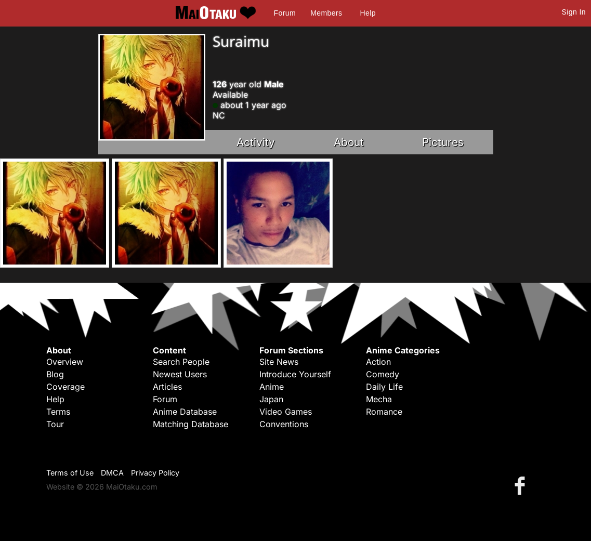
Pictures (443, 142)
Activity (256, 142)
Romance (384, 411)
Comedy (382, 374)
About (349, 142)
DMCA (112, 472)
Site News (278, 362)
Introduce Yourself (295, 374)
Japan (271, 399)
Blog (55, 374)
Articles (167, 386)
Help (368, 13)
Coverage (65, 386)
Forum (285, 13)
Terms (58, 411)
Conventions (283, 424)
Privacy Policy (155, 472)
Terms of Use (70, 472)
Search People (181, 362)
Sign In (574, 12)
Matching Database (190, 424)
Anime (271, 386)
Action (378, 362)
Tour (55, 424)
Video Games (285, 411)
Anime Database (185, 411)
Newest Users (180, 374)
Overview (64, 362)
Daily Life (384, 386)
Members (326, 13)
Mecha (379, 399)
